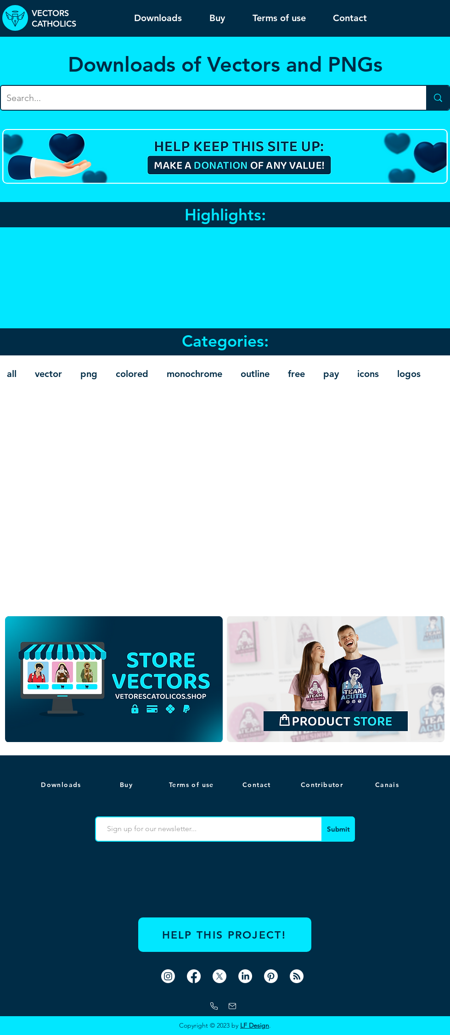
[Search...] (206, 98)
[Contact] (257, 785)
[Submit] (338, 829)
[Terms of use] (192, 785)
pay (331, 373)
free (296, 373)
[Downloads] (62, 785)
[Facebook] (194, 976)
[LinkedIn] (245, 976)
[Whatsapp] (214, 1006)
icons (368, 373)
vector (48, 373)
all (12, 373)
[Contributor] (322, 785)
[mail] (232, 1006)
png (88, 373)
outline (255, 373)
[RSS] (297, 976)
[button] (388, 785)
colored (132, 373)
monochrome (194, 373)
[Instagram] (168, 976)
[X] (219, 976)
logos (409, 373)
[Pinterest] (271, 976)
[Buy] (127, 785)
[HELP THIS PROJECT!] (224, 934)
